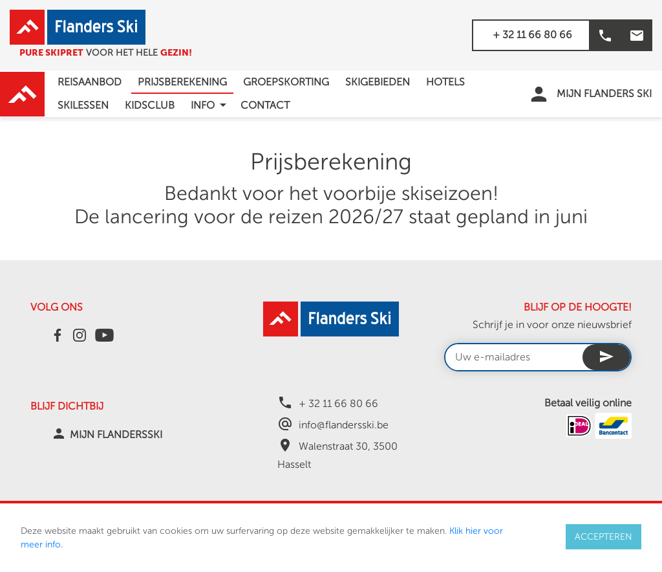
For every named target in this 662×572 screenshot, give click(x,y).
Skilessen (83, 105)
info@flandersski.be (344, 425)
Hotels (445, 82)
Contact (265, 105)
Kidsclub (150, 105)
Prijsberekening (182, 82)
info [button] (211, 105)
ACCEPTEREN (603, 537)
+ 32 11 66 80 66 (532, 35)
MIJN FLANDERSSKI (116, 435)
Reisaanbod (90, 82)
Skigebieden (377, 82)
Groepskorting (286, 82)
